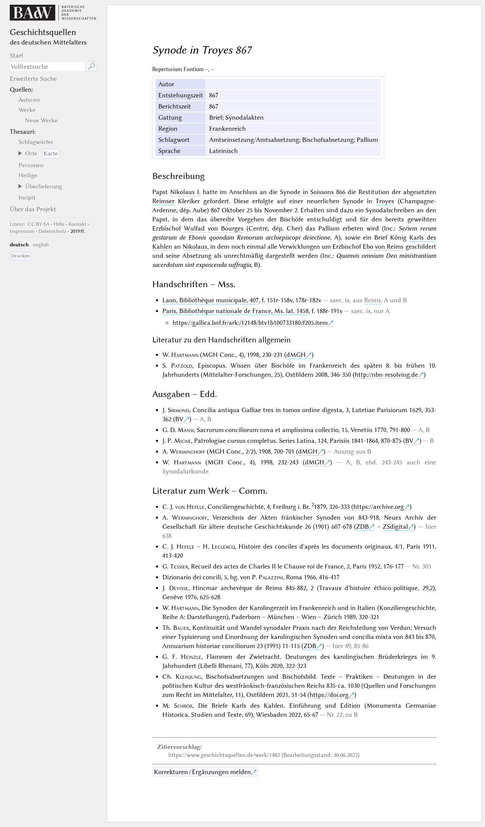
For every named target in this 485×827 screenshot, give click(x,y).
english (41, 245)
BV (179, 419)
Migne (182, 441)
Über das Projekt (33, 209)
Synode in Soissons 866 (312, 192)
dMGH (296, 355)
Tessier (179, 566)
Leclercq (223, 546)
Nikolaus (195, 246)
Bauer (181, 628)
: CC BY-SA (30, 224)
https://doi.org (329, 695)
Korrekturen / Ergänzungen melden (202, 772)
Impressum (22, 231)
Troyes (385, 201)
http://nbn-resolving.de (386, 374)
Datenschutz (52, 231)
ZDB (362, 526)
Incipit (27, 197)
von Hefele (189, 507)
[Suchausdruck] (48, 66)
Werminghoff (187, 451)
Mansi (185, 430)
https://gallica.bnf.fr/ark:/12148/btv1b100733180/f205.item (250, 323)
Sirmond (178, 410)
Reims (372, 300)
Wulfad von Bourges (214, 228)
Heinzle (191, 657)
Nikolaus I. (185, 192)
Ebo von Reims (383, 246)
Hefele (185, 546)
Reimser (163, 201)
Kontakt (77, 224)
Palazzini (271, 577)
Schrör (183, 705)
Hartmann (184, 355)
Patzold (181, 365)
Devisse (178, 588)
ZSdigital (395, 526)
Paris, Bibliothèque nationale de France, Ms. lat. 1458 (235, 311)
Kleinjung (188, 676)
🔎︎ (91, 66)
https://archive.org (378, 507)
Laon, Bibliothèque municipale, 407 (210, 300)
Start (17, 55)
